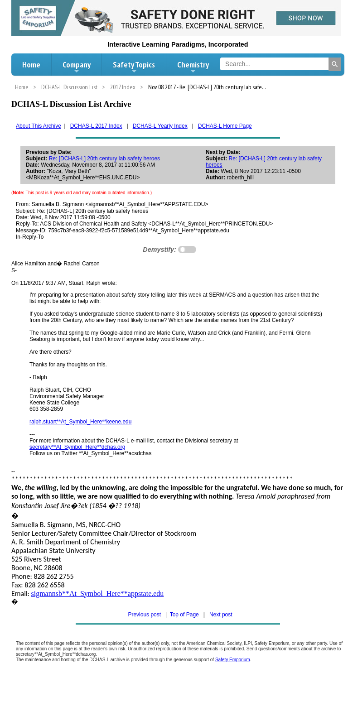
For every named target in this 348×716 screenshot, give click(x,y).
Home (31, 64)
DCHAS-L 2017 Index (96, 126)
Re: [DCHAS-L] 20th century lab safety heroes (104, 158)
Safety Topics (134, 67)
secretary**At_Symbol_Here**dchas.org (77, 447)
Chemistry (193, 67)
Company (77, 67)
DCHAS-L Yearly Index (160, 126)
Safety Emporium (232, 659)
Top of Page (184, 614)
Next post (220, 614)
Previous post (144, 614)
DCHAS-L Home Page (225, 126)
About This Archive (38, 126)
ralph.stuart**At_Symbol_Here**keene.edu (80, 421)
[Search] (335, 64)
